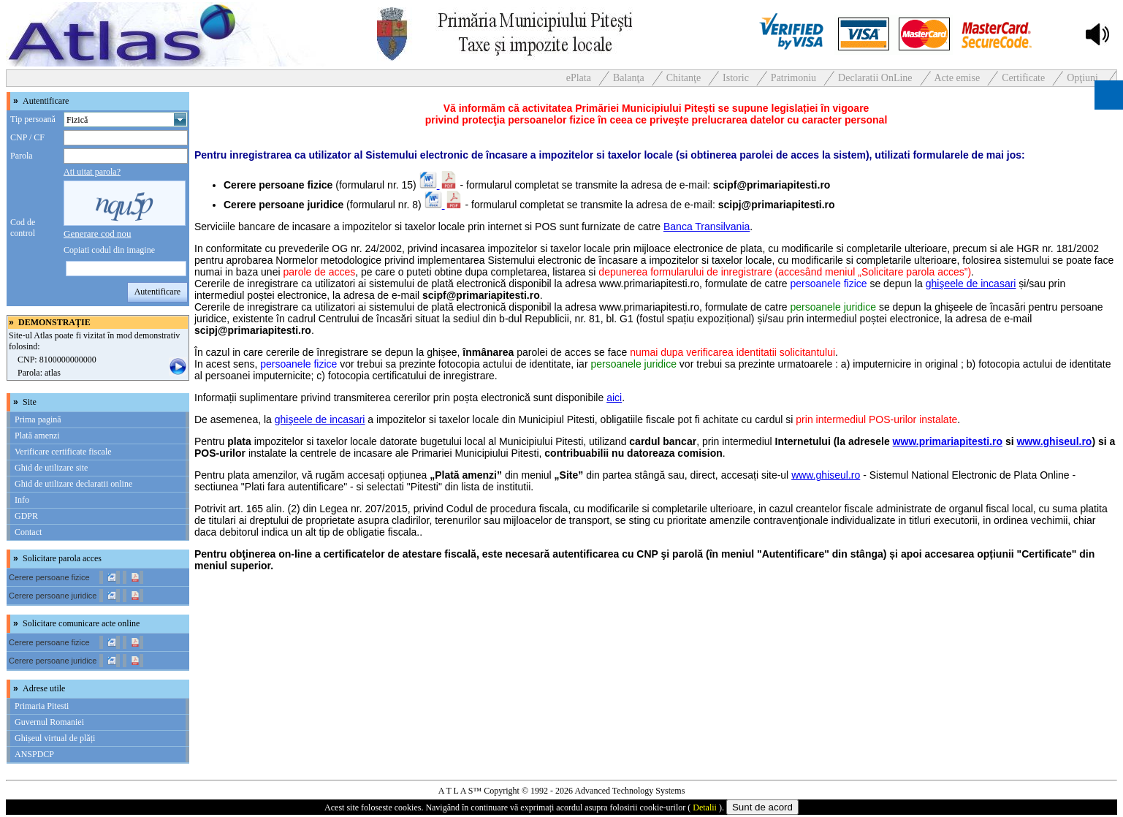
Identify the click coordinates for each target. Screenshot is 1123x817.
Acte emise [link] (957, 77)
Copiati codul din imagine (109, 250)
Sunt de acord (762, 807)
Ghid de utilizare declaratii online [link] (73, 484)
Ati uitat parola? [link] (92, 172)
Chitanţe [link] (683, 77)
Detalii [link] (705, 807)
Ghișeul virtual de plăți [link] (55, 738)
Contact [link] (28, 532)
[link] (97, 232)
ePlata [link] (578, 77)
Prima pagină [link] (38, 419)
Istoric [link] (736, 77)
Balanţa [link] (628, 77)
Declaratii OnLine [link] (875, 77)
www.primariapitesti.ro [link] (947, 441)
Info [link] (22, 500)
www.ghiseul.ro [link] (1054, 441)
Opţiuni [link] (1082, 77)
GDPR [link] (26, 516)
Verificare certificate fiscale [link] (63, 451)
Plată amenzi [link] (37, 435)
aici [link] (614, 397)
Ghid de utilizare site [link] (51, 468)
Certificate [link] (1023, 77)
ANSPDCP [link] (34, 754)
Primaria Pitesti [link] (42, 706)
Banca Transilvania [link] (706, 226)
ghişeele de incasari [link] (971, 283)
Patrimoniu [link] (793, 77)
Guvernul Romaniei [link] (49, 722)
